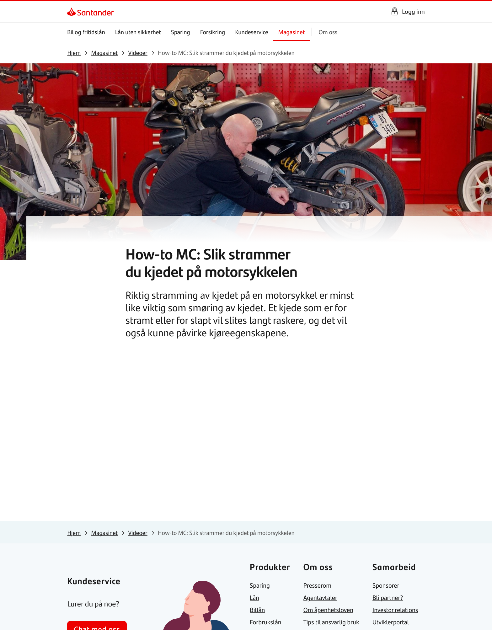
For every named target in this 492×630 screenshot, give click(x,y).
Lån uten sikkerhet (138, 32)
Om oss (328, 32)
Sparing (180, 32)
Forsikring (212, 32)
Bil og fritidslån (86, 32)
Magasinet (291, 32)
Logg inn (413, 11)
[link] (72, 11)
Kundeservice (252, 32)
